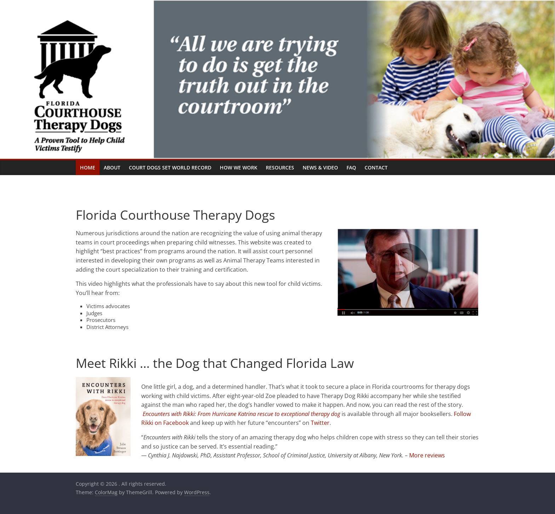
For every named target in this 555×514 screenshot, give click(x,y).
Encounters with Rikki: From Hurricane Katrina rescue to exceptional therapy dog (241, 414)
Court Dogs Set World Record (170, 167)
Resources (280, 167)
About (112, 167)
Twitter (320, 423)
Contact (376, 167)
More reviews (427, 455)
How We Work (238, 167)
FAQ (351, 167)
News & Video (320, 167)
